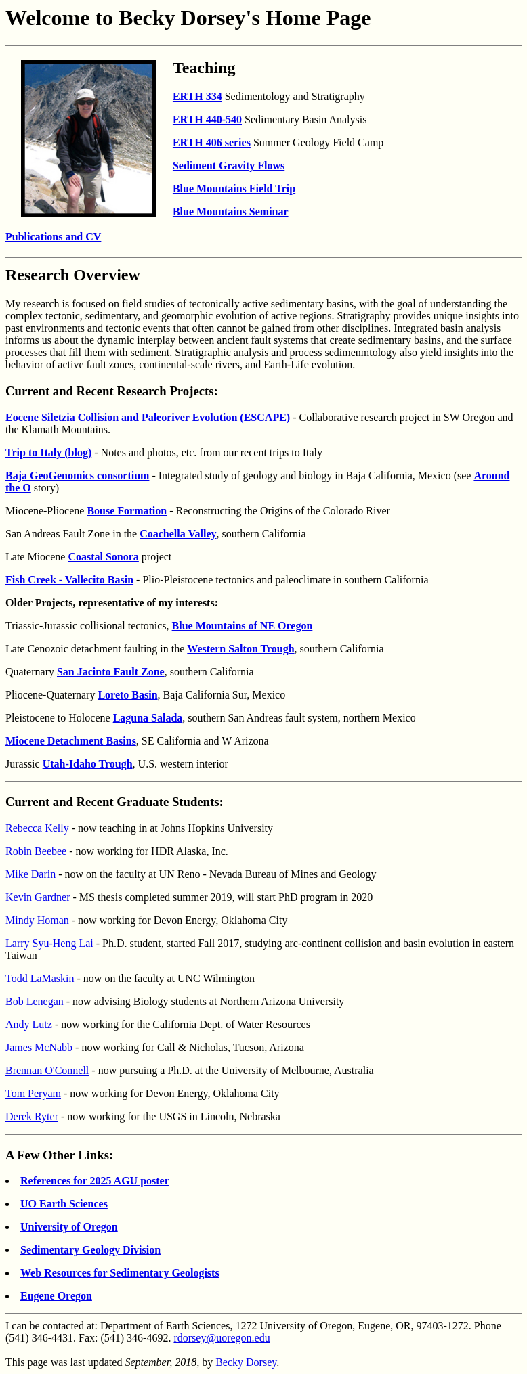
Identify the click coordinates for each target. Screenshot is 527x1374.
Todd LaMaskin (40, 978)
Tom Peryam (33, 1093)
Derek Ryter (31, 1116)
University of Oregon (69, 1227)
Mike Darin (30, 874)
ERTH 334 (197, 96)
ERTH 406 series (212, 142)
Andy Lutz (28, 1024)
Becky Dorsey (245, 1362)
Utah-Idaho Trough (88, 764)
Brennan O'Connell (47, 1070)
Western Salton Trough (240, 649)
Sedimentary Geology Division (90, 1250)
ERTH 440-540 (207, 119)
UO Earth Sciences (64, 1204)
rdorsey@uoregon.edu (221, 1338)
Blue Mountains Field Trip (234, 188)
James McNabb (38, 1047)
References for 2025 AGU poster (94, 1181)
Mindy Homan (37, 920)
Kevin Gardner (37, 897)
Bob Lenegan (34, 1001)
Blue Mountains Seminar (231, 211)
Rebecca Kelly (37, 828)
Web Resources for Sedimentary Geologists (119, 1273)
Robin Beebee (35, 851)
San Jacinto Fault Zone (111, 672)
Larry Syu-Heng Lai (49, 943)
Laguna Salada (148, 718)
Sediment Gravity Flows (228, 165)
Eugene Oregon (56, 1296)
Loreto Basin (127, 695)
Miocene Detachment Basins (70, 741)
